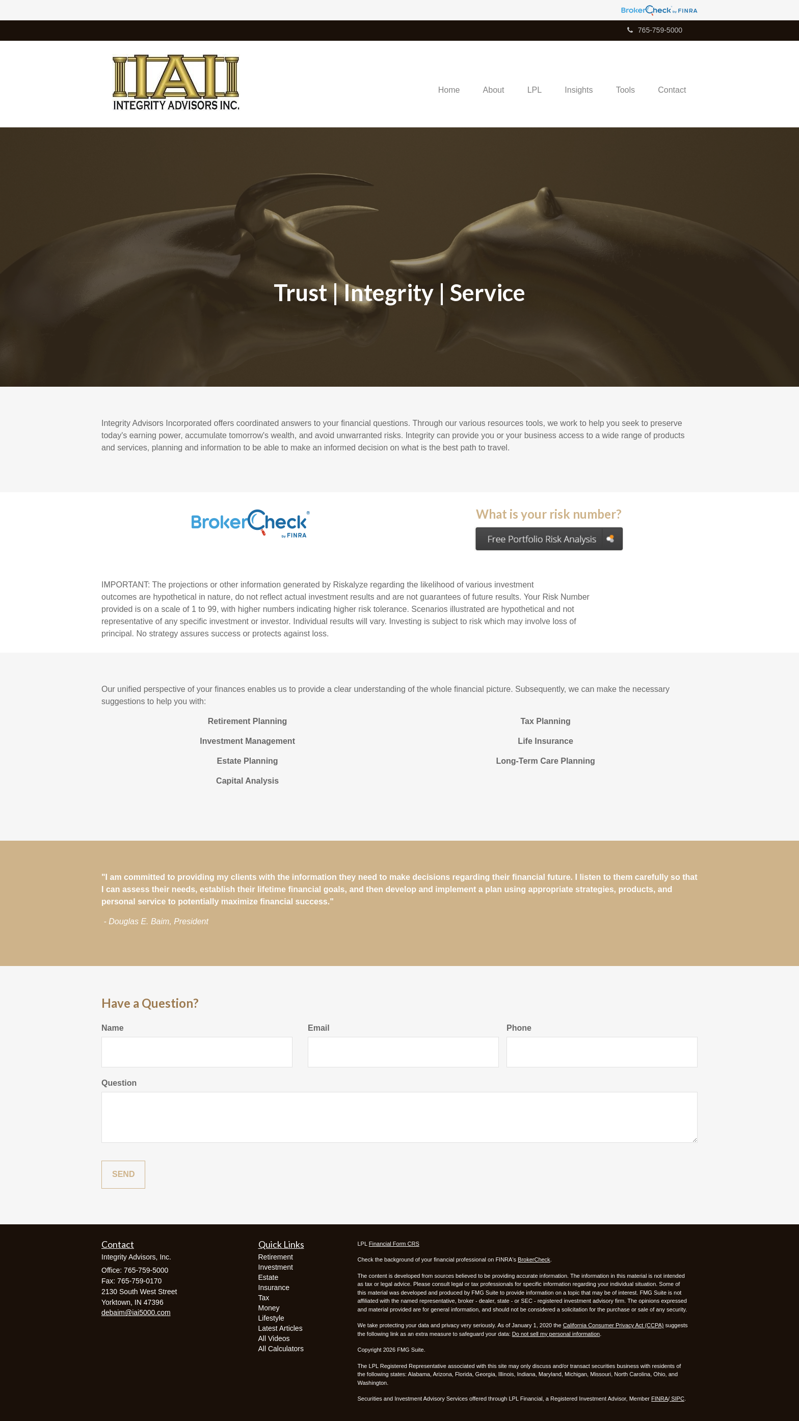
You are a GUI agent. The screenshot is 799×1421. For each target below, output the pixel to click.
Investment (275, 1267)
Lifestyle (271, 1318)
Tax (264, 1298)
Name (112, 1028)
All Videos (274, 1338)
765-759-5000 (654, 30)
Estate (268, 1277)
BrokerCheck (534, 1259)
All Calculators (281, 1349)
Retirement (275, 1257)
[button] (482, 84)
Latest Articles (280, 1328)
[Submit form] (123, 1175)
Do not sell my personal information (556, 1334)
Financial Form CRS (394, 1244)
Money (269, 1308)
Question (119, 1083)
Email (319, 1028)
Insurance (273, 1287)
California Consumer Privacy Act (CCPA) (613, 1325)
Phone (519, 1028)
